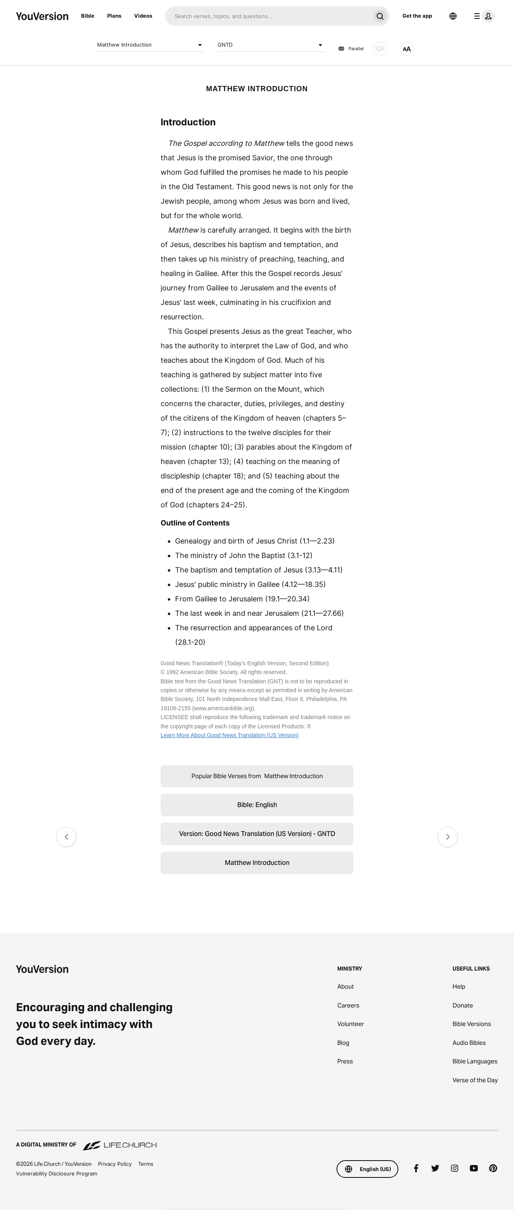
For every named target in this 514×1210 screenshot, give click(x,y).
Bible (87, 15)
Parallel (351, 48)
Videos (143, 15)
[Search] (267, 16)
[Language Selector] (453, 16)
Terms (145, 1164)
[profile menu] (482, 16)
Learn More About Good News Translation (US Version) (230, 735)
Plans (114, 15)
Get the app (417, 15)
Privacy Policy (115, 1164)
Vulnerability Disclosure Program (56, 1173)
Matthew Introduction (151, 45)
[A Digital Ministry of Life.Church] (257, 1141)
